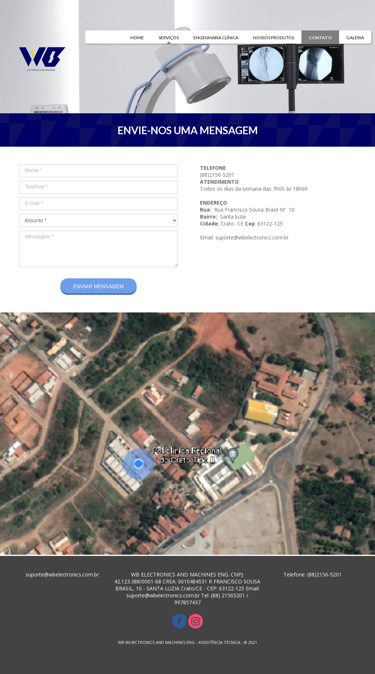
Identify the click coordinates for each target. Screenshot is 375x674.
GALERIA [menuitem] (355, 37)
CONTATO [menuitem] (320, 37)
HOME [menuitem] (137, 37)
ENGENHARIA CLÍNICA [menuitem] (215, 37)
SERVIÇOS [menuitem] (169, 37)
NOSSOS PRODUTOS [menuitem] (273, 37)
